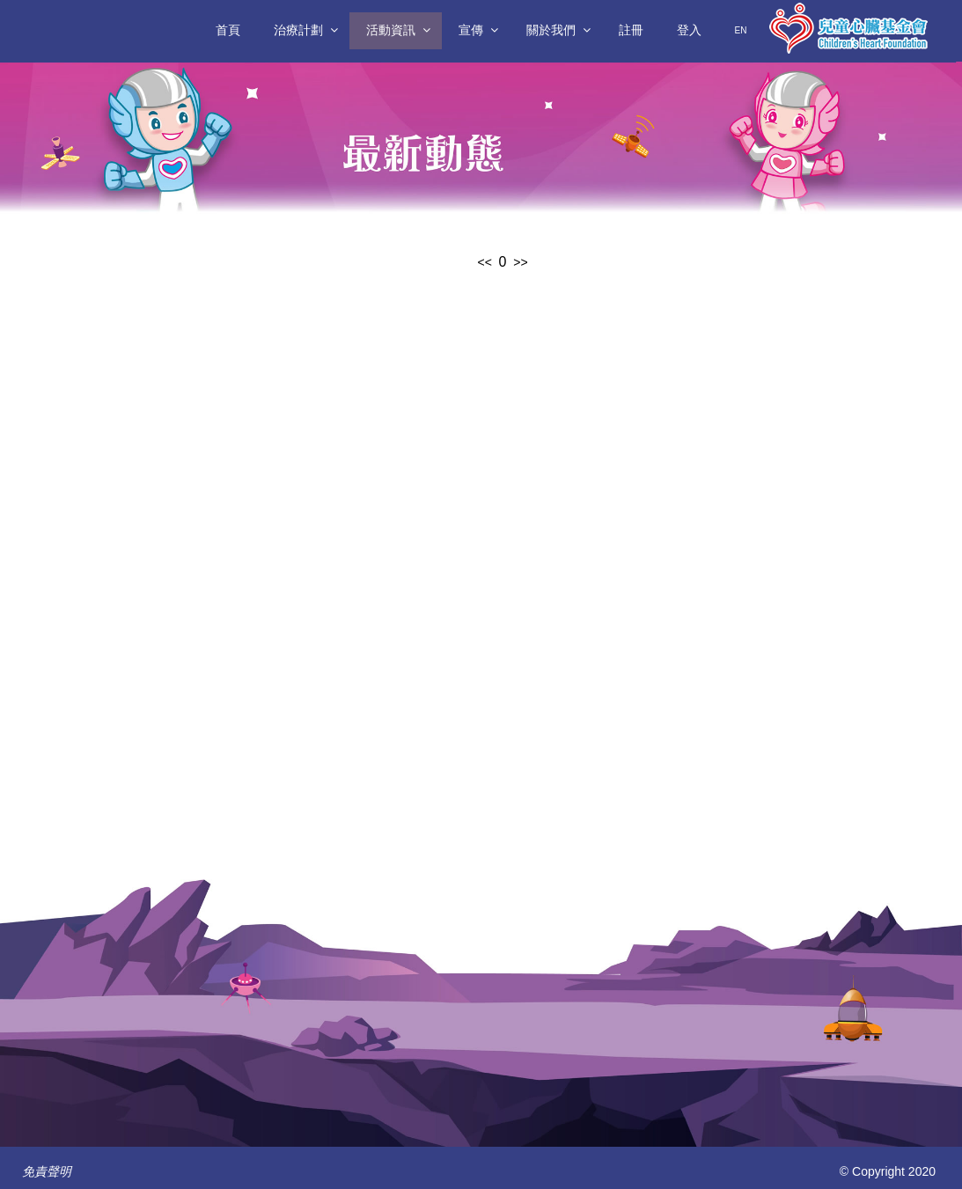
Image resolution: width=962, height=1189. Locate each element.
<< (484, 262)
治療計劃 (298, 30)
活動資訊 (390, 30)
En (741, 30)
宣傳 (471, 30)
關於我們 (551, 30)
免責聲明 (46, 1171)
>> (520, 262)
